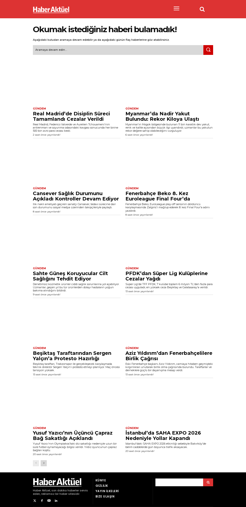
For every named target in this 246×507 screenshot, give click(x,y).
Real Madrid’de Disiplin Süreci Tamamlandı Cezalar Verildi (71, 115)
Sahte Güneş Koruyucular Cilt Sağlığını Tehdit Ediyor (70, 274)
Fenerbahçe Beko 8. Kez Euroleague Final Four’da (157, 195)
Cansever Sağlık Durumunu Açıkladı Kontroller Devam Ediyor (76, 195)
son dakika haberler (65, 489)
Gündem (39, 108)
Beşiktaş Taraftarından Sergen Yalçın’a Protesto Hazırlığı (72, 354)
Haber (37, 489)
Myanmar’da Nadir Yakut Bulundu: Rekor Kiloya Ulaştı (162, 115)
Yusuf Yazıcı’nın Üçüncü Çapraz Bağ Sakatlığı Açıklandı (73, 434)
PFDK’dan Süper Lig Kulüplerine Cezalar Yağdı (166, 274)
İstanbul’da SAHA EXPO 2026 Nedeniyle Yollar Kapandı (163, 434)
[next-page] (44, 462)
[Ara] (208, 50)
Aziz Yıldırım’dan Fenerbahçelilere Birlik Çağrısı (168, 354)
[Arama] (208, 481)
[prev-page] (36, 462)
